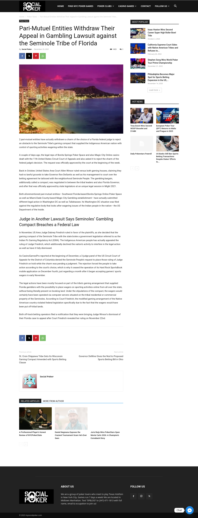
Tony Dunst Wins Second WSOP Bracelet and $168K (141, 128)
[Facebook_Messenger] (190, 510)
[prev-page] (21, 444)
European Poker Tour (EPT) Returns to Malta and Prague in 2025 (166, 128)
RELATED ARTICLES (30, 401)
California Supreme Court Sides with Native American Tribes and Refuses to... (163, 48)
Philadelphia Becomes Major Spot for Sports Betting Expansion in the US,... (161, 77)
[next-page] (26, 444)
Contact (146, 6)
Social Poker (27, 49)
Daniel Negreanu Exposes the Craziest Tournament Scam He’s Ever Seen (71, 435)
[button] (175, 6)
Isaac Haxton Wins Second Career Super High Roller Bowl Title (162, 32)
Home (60, 6)
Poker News (32, 16)
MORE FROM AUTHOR (53, 401)
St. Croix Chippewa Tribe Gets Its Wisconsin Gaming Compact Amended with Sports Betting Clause (42, 359)
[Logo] (32, 6)
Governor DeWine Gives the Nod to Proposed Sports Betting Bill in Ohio (101, 358)
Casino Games (127, 6)
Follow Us (162, 6)
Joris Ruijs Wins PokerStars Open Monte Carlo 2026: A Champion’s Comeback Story (105, 435)
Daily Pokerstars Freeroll (141, 154)
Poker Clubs (105, 6)
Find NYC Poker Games (80, 6)
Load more (154, 90)
